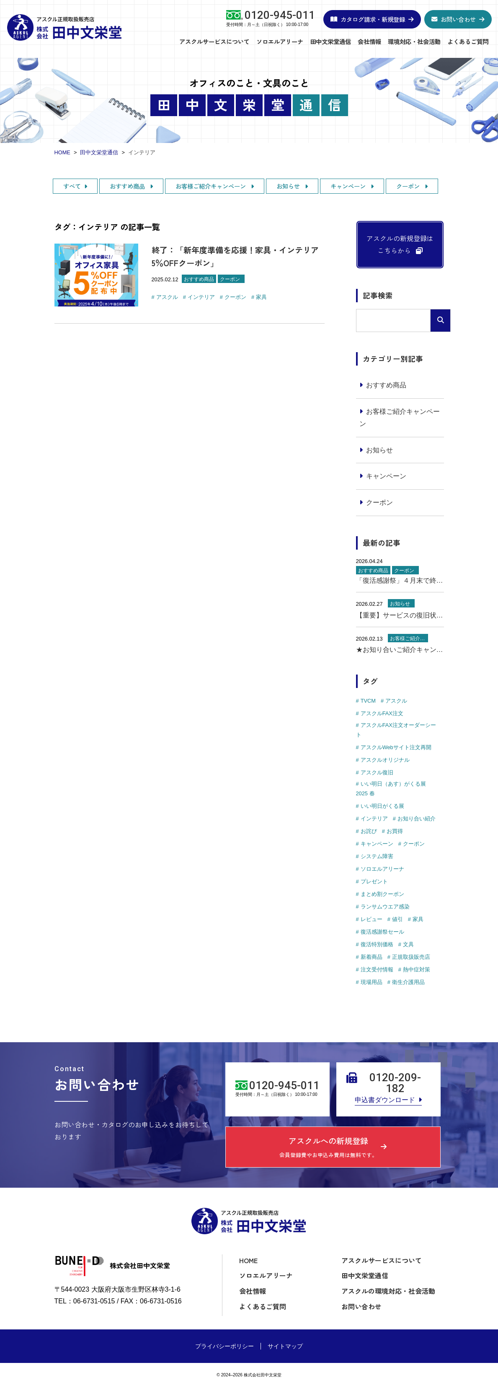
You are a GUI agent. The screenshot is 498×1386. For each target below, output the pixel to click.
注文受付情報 (377, 969)
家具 (261, 297)
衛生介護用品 (408, 982)
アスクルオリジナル (385, 760)
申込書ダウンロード (385, 1099)
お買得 (395, 831)
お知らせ (289, 186)
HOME (248, 1260)
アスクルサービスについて (214, 41)
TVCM (368, 701)
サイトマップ (285, 1346)
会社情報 (369, 41)
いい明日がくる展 (382, 806)
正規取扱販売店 (411, 957)
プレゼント (374, 881)
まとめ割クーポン (382, 894)
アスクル (167, 297)
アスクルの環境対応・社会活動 (388, 1291)
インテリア (201, 297)
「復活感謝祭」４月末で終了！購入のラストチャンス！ (400, 580)
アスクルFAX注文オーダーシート (396, 730)
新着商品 (371, 957)
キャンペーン (348, 186)
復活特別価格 (377, 944)
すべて (72, 186)
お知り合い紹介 (416, 818)
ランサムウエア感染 (385, 906)
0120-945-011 (280, 15)
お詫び (369, 831)
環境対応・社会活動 (414, 41)
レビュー (371, 919)
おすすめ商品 (128, 186)
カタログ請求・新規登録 (373, 19)
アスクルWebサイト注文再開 (396, 747)
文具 (408, 944)
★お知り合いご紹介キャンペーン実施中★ (400, 649)
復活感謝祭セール (382, 932)
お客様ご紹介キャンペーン (211, 186)
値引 (397, 919)
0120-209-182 (395, 1083)
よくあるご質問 (467, 41)
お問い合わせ (458, 19)
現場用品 (371, 982)
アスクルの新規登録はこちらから (399, 244)
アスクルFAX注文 (382, 713)
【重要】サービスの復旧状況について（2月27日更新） (400, 615)
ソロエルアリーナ (279, 41)
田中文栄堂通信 (330, 41)
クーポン (408, 186)
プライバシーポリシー (224, 1346)
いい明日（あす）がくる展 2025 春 (391, 789)
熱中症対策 (416, 969)
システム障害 (377, 856)
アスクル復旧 (377, 772)
